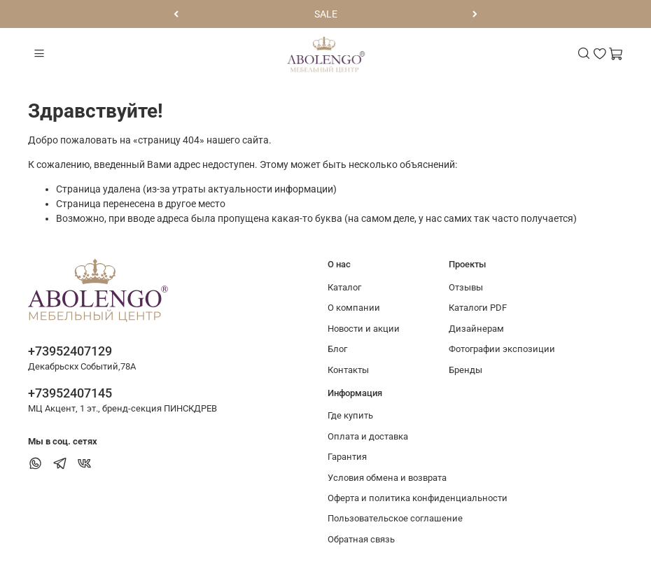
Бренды (465, 370)
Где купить (350, 415)
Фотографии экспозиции (502, 349)
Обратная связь (361, 539)
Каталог (344, 287)
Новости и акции (364, 328)
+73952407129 (70, 351)
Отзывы (466, 287)
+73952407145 (70, 393)
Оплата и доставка (368, 436)
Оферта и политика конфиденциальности (417, 498)
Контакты (348, 370)
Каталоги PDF (478, 307)
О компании (354, 307)
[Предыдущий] (176, 14)
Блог (337, 349)
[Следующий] (475, 14)
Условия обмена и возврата (387, 477)
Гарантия (347, 456)
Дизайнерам (476, 328)
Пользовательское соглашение (395, 518)
